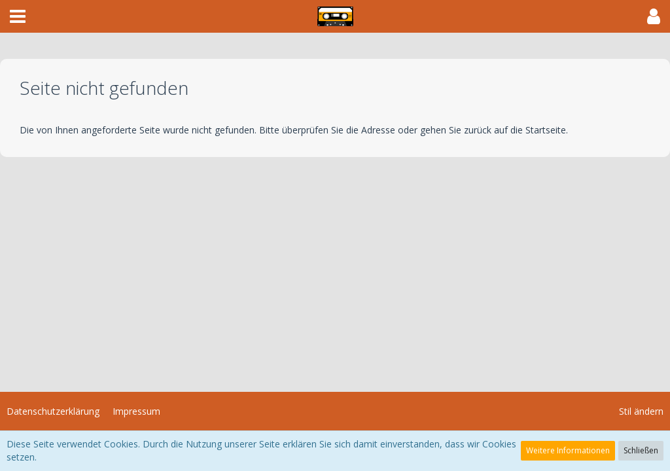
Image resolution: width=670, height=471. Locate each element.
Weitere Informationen (568, 450)
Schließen (641, 450)
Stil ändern (641, 411)
